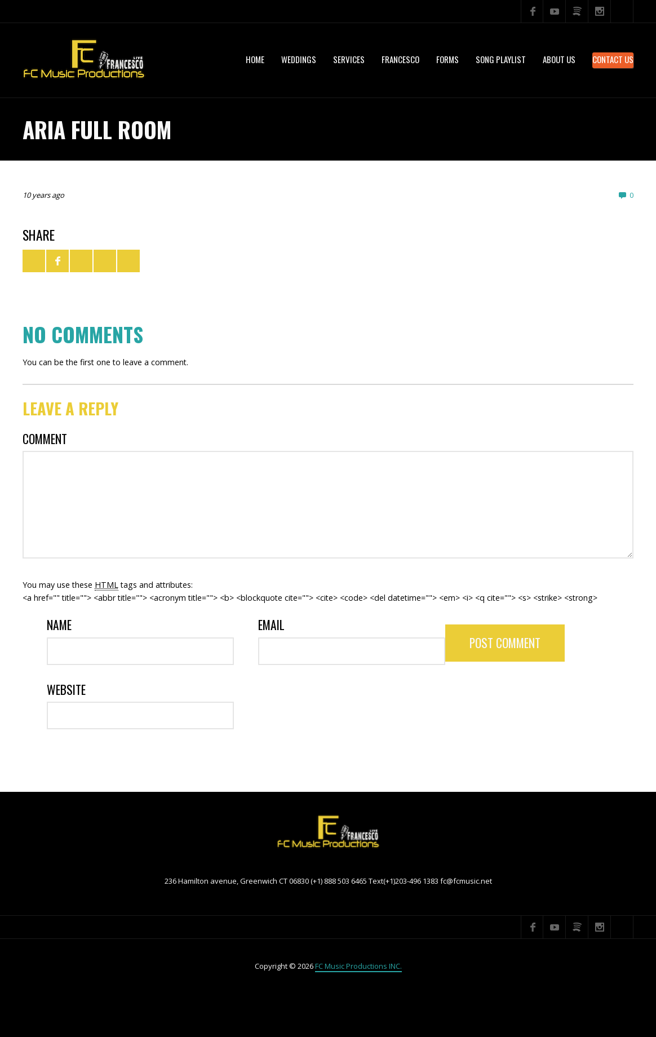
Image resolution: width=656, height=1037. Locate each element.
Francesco (400, 59)
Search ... (622, 11)
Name (59, 624)
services (349, 59)
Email (271, 624)
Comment (45, 438)
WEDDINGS (298, 59)
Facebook (532, 11)
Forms (447, 59)
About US (559, 59)
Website (66, 689)
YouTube (554, 11)
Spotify (577, 11)
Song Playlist (501, 59)
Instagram (599, 11)
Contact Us (612, 59)
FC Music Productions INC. (358, 966)
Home (255, 59)
